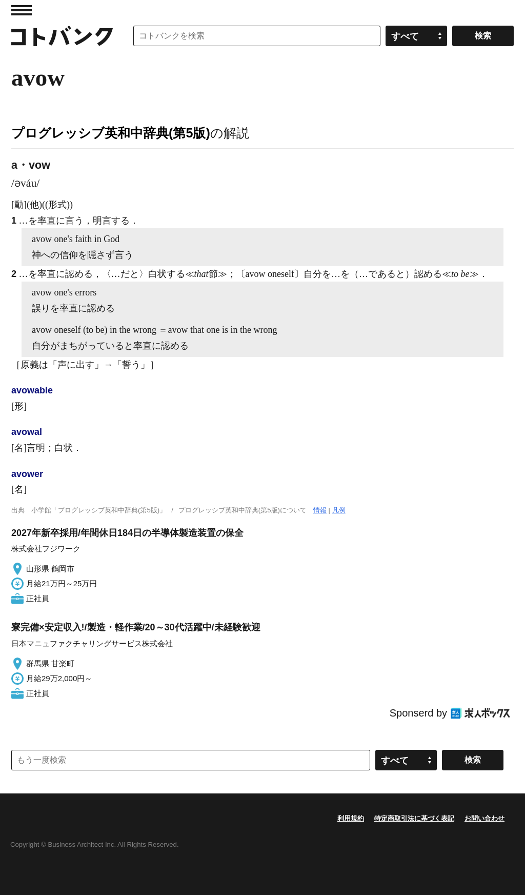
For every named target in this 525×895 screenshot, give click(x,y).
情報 (320, 510)
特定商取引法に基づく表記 (414, 818)
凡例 (339, 510)
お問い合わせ (484, 818)
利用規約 (350, 818)
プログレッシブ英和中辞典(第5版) (110, 133)
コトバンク (62, 36)
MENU (21, 10)
